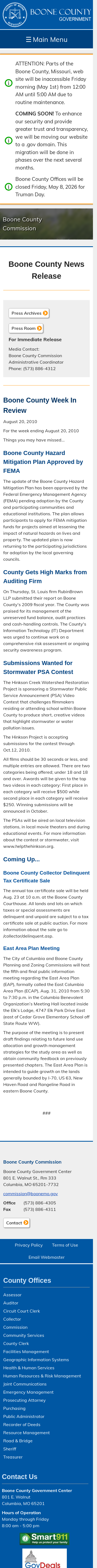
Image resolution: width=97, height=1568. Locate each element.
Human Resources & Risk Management (42, 1375)
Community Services (23, 1335)
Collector (12, 1319)
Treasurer (13, 1457)
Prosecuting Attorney (24, 1400)
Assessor (12, 1294)
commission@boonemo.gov (30, 1193)
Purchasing (14, 1408)
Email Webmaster (47, 1257)
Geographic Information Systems (36, 1359)
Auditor (10, 1302)
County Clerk (16, 1343)
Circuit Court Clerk (21, 1311)
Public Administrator (23, 1416)
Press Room (24, 328)
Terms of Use (65, 1245)
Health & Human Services (28, 1367)
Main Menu (46, 39)
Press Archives (26, 313)
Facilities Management (26, 1351)
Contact (12, 1224)
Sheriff (9, 1448)
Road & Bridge (18, 1440)
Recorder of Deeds (21, 1424)
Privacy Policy (29, 1245)
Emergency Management (28, 1392)
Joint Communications (25, 1384)
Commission (15, 1327)
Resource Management (26, 1432)
